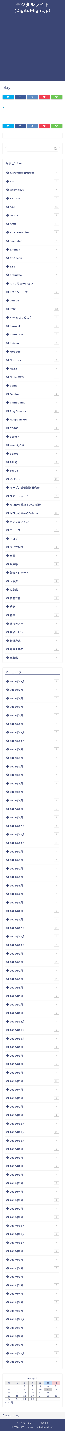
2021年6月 (34, 876)
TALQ (34, 461)
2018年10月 (34, 1140)
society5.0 (34, 445)
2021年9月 (34, 851)
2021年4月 (34, 893)
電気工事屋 (34, 649)
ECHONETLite (34, 232)
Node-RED (34, 376)
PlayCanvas (34, 411)
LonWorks (34, 334)
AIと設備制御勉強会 (34, 172)
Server (34, 436)
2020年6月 (34, 978)
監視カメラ (34, 623)
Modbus (34, 351)
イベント (34, 479)
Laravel (34, 325)
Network (34, 359)
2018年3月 (34, 1200)
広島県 (34, 589)
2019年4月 (34, 1089)
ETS (34, 266)
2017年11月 (34, 1234)
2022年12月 (34, 732)
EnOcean (34, 257)
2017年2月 (34, 1310)
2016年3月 (34, 1344)
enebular (34, 240)
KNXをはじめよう (34, 317)
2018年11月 (34, 1132)
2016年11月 (34, 1319)
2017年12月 (34, 1225)
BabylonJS (34, 189)
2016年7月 (34, 1336)
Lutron (34, 342)
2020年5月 (34, 987)
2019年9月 (34, 1047)
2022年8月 (34, 757)
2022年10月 (34, 740)
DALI (34, 206)
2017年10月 (34, 1242)
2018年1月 (34, 1217)
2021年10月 (34, 842)
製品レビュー (34, 632)
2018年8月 (34, 1157)
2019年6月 (34, 1072)
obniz (34, 385)
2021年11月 (34, 834)
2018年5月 (34, 1183)
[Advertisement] (32, 47)
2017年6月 (34, 1276)
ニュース (34, 530)
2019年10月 (34, 1038)
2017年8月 (34, 1259)
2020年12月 (34, 928)
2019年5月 (34, 1081)
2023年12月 (34, 681)
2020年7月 (34, 970)
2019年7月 (34, 1064)
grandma (34, 274)
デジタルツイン (34, 521)
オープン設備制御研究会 (34, 487)
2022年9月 (34, 749)
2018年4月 (34, 1191)
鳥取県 (34, 657)
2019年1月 (34, 1115)
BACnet (34, 198)
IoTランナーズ (34, 292)
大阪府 (34, 581)
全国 (34, 555)
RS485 (34, 428)
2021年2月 (34, 911)
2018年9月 (34, 1149)
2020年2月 (34, 1004)
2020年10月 (34, 944)
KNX (34, 309)
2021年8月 (34, 859)
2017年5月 (34, 1285)
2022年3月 (34, 800)
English (34, 249)
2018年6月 (34, 1174)
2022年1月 (34, 817)
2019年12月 (34, 1021)
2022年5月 (34, 783)
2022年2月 (34, 808)
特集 (34, 615)
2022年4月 (34, 791)
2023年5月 (34, 706)
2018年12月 (34, 1123)
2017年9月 (34, 1251)
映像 (34, 606)
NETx (34, 368)
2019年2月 (34, 1106)
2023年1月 (34, 723)
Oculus (34, 394)
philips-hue (34, 402)
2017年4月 (34, 1293)
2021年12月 (34, 825)
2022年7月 (34, 766)
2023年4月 (34, 715)
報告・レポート (34, 572)
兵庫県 (34, 564)
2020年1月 (34, 1013)
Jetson (34, 300)
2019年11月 (34, 1030)
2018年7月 (34, 1166)
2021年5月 (34, 885)
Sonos (34, 453)
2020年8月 (34, 961)
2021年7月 (34, 868)
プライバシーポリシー (26, 1423)
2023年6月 (34, 698)
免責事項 (44, 1423)
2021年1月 (34, 919)
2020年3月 (34, 996)
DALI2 (34, 215)
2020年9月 (34, 953)
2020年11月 (34, 936)
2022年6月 (34, 774)
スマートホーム (34, 496)
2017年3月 (34, 1302)
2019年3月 (34, 1098)
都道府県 (34, 640)
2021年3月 (34, 902)
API (34, 181)
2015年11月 (34, 1353)
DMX (34, 223)
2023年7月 (34, 689)
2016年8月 (34, 1327)
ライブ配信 (34, 547)
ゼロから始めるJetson (34, 513)
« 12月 (9, 1402)
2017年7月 (34, 1268)
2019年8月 (34, 1055)
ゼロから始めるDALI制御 (34, 504)
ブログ (34, 538)
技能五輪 (34, 598)
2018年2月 (34, 1208)
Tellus (34, 470)
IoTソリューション (34, 283)
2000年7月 (34, 1361)
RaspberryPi (34, 419)
